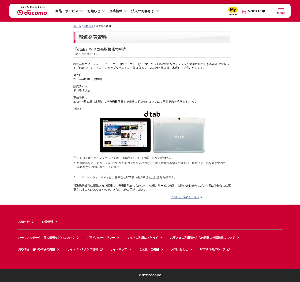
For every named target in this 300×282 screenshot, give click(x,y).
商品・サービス (66, 11)
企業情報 (115, 11)
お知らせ (93, 11)
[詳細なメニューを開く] (280, 10)
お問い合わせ (179, 249)
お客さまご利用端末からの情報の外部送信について (202, 237)
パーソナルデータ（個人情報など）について (46, 237)
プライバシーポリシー (101, 237)
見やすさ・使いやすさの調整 (36, 249)
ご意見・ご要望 (149, 249)
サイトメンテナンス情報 (85, 249)
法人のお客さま (142, 11)
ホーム (77, 26)
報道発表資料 (93, 37)
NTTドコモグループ (215, 249)
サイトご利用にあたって (142, 237)
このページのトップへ (185, 196)
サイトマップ (118, 249)
